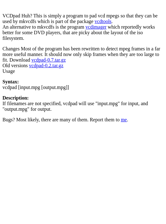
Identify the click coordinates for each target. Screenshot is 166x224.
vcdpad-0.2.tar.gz (46, 65)
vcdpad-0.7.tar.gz (48, 60)
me (124, 119)
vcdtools (103, 21)
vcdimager (96, 27)
